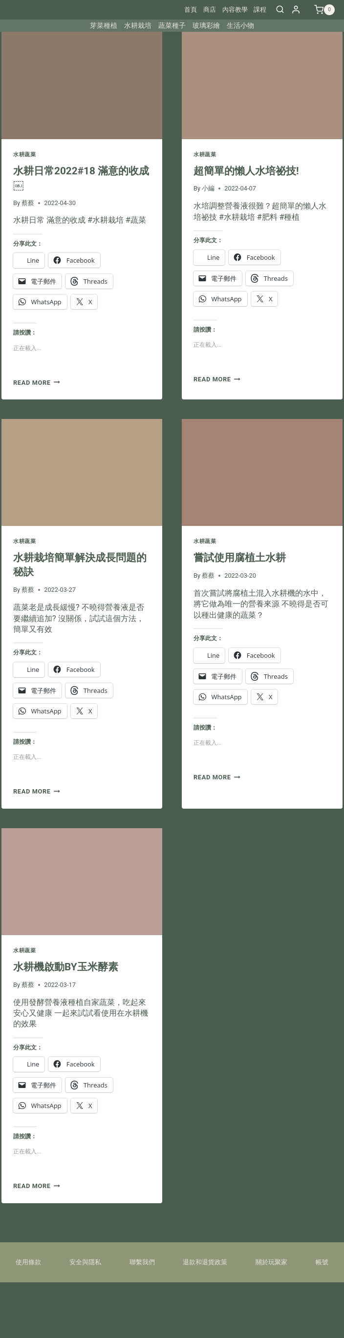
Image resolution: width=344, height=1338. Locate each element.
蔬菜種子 (172, 25)
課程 (260, 9)
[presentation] (81, 85)
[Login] (296, 9)
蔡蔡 (28, 203)
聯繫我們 (142, 1262)
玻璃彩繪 (206, 25)
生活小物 (240, 25)
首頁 (190, 9)
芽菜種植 (103, 25)
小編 (208, 188)
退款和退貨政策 (205, 1262)
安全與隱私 (85, 1262)
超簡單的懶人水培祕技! (246, 171)
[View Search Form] (280, 9)
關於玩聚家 (271, 1262)
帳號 (322, 1262)
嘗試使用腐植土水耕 (240, 558)
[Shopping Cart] (324, 9)
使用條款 (28, 1262)
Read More (36, 382)
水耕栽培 (137, 25)
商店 (209, 9)
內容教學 (235, 9)
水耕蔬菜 (24, 154)
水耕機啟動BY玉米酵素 (65, 967)
